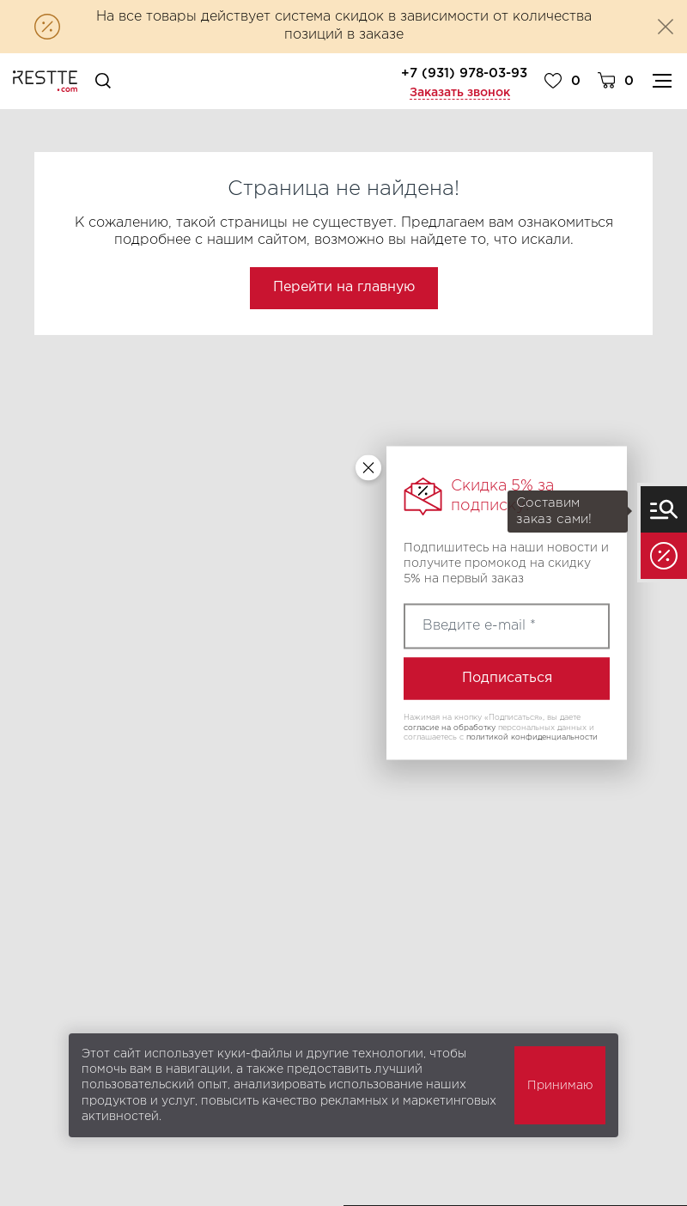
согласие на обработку (449, 726)
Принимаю (560, 1086)
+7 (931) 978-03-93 (464, 73)
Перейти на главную (344, 287)
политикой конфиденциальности (532, 737)
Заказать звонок (460, 93)
